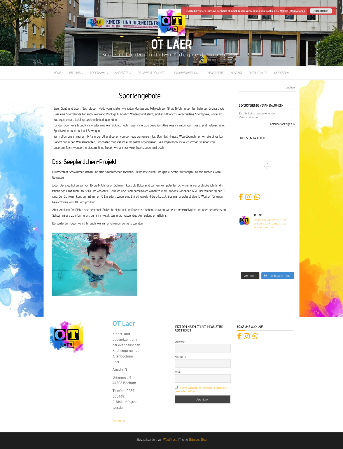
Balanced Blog (197, 439)
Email (177, 371)
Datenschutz (258, 73)
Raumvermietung (187, 73)
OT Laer (171, 44)
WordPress (170, 439)
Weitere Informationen (292, 11)
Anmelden (118, 421)
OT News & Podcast (153, 73)
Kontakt (236, 73)
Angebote (123, 73)
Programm (99, 73)
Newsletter (216, 73)
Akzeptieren (320, 10)
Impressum (281, 73)
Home (57, 73)
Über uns (76, 73)
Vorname (180, 342)
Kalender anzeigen (282, 124)
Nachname (180, 356)
